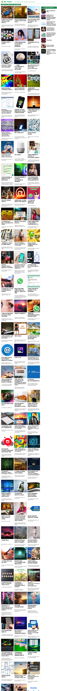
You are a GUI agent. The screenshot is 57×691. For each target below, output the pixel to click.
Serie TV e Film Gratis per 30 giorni (6, 517)
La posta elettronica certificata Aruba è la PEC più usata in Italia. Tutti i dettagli (7, 70)
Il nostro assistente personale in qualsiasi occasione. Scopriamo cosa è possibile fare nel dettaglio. (20, 159)
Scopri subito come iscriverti (6, 521)
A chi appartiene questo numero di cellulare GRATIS (33, 179)
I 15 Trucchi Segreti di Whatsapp (31, 202)
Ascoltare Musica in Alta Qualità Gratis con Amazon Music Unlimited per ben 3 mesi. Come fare (34, 409)
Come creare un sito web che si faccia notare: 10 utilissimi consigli (33, 632)
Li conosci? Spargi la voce (32, 205)
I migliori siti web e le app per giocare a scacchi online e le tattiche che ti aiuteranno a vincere (7, 205)
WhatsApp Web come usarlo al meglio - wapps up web (20, 291)
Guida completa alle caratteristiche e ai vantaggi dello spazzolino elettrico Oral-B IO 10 (33, 271)
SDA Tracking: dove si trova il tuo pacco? (34, 21)
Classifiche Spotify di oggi (19, 494)
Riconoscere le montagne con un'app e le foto (34, 342)
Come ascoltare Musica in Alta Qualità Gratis (33, 405)
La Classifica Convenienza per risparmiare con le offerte (19, 590)
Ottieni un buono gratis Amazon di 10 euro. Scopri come (33, 520)
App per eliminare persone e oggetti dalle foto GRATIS (32, 541)
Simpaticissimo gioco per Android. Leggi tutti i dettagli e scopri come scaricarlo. (20, 362)
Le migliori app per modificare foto (7, 407)
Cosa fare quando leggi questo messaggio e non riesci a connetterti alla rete (7, 499)
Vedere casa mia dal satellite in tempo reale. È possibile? (20, 541)
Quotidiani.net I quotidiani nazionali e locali (20, 405)
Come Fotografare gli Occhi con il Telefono (7, 315)
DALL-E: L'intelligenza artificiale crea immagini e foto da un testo (33, 427)
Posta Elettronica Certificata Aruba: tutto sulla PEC (6, 66)
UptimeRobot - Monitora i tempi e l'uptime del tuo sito (7, 472)
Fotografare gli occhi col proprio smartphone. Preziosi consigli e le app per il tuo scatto (7, 319)
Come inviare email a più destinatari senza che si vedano (20, 427)
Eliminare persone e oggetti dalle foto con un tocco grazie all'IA (33, 545)
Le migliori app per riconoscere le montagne (33, 337)
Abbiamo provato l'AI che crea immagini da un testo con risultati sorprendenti (33, 432)
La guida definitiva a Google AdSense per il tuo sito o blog (7, 341)
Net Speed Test (19, 132)
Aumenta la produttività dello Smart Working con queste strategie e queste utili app (20, 523)
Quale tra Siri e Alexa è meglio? (6, 46)
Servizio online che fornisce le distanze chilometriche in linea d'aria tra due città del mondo (20, 610)
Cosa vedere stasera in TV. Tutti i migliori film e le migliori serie (6, 294)
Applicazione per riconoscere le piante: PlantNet (7, 381)
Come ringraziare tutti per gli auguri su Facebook (20, 44)
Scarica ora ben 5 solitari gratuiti (19, 657)
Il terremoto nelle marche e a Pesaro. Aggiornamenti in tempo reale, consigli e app (7, 248)
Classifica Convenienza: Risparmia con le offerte (20, 584)
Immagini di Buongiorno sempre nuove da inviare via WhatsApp (33, 319)
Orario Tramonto (20, 313)
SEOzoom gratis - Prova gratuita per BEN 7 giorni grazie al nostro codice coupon (7, 116)
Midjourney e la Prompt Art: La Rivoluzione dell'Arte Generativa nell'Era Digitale (7, 608)
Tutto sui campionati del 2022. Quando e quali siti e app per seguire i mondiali (33, 94)
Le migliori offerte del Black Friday (7, 587)
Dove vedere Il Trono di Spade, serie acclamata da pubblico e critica (20, 476)
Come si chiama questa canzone (50, 46)
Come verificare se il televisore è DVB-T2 (33, 111)
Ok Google (18, 154)
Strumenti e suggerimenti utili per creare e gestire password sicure (19, 388)
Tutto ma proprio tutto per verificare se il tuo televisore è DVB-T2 (33, 115)
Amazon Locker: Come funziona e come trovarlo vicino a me (20, 676)
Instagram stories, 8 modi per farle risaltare (7, 450)
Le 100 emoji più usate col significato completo (7, 227)
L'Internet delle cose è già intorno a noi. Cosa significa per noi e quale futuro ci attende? (34, 454)
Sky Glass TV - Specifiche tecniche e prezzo (20, 632)
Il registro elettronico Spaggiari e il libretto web (33, 682)
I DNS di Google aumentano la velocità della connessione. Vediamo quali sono (20, 341)
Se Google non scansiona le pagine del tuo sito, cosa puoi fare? (20, 567)
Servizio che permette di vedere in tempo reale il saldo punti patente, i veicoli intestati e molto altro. (33, 384)
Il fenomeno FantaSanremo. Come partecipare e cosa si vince (33, 478)
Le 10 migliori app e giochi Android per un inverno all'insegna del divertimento (33, 566)
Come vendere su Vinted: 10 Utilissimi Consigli (33, 156)
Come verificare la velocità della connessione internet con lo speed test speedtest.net (20, 137)
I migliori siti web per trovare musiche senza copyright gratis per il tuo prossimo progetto (7, 93)
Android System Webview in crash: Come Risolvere (20, 111)
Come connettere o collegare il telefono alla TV (33, 223)
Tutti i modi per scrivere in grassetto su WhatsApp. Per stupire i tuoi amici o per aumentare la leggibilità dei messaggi (7, 183)
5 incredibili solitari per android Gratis (19, 654)
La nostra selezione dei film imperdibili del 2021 (7, 565)
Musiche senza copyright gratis (7, 88)
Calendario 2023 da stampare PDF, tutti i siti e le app (7, 430)
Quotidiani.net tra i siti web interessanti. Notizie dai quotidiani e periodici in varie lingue (20, 409)
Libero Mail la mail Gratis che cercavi (20, 201)
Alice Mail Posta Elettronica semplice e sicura (7, 359)
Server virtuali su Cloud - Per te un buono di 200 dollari (7, 156)
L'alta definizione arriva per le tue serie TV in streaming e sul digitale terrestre (7, 635)
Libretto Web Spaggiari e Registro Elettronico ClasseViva (33, 677)
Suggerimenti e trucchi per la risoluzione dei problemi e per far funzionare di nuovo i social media (33, 611)
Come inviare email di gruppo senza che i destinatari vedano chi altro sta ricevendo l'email (20, 431)
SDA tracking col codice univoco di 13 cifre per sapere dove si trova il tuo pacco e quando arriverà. (33, 26)
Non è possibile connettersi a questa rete (6, 495)
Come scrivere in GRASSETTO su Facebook (33, 290)
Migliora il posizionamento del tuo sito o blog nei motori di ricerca (7, 111)
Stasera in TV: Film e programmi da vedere (7, 290)
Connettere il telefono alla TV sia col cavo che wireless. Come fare (33, 227)
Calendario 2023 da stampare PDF (7, 426)
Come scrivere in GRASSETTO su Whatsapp (7, 179)
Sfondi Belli (5, 540)
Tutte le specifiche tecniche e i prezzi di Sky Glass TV (20, 636)
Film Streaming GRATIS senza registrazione (32, 495)
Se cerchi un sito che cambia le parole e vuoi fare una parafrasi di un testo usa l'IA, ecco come (20, 248)
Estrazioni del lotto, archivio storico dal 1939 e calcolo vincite (33, 358)
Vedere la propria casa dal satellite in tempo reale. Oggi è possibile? (20, 545)
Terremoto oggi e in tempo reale (7, 243)
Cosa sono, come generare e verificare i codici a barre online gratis (33, 657)
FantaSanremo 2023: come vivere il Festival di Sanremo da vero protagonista (33, 473)
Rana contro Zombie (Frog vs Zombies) (32, 244)
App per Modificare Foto (51, 11)
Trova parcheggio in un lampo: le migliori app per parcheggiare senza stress (7, 654)
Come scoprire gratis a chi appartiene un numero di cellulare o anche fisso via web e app (34, 183)
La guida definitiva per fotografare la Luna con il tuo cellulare (20, 72)
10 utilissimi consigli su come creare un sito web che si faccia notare (34, 637)
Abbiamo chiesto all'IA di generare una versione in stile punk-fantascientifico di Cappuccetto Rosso (33, 589)
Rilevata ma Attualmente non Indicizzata (20, 562)
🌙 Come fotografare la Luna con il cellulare (19, 67)
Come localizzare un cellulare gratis (7, 21)
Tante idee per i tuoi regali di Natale (20, 92)
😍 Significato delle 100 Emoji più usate (7, 223)
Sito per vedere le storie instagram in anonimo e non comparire (20, 184)
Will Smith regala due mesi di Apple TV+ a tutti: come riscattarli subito (33, 67)
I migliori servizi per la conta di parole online (33, 137)
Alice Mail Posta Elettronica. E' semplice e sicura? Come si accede (7, 363)
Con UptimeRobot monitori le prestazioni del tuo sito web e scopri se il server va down (7, 477)
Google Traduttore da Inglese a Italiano (7, 266)
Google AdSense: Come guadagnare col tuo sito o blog (7, 337)
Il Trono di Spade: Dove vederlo (20, 472)
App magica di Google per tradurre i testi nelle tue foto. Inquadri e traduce (33, 47)
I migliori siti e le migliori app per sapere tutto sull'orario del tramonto (20, 318)
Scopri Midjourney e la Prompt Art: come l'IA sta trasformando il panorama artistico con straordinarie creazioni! (7, 614)
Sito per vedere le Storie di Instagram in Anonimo (20, 179)
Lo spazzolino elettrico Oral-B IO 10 (33, 266)
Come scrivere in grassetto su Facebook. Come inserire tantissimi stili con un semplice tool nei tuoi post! (34, 295)
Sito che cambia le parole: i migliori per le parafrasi (20, 244)
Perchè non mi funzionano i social (32, 607)
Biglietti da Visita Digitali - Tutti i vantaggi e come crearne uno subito (20, 226)
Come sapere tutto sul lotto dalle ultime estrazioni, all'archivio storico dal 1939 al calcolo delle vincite (34, 363)
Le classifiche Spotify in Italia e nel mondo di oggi (20, 498)
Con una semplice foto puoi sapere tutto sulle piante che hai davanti (7, 385)
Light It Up (18, 357)
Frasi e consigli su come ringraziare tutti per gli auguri (20, 49)
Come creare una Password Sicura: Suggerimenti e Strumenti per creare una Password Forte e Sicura (20, 382)
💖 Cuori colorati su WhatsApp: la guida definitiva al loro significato (20, 266)
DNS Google (18, 336)
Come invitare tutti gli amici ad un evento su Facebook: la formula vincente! (51, 23)
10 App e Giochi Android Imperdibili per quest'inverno (33, 562)
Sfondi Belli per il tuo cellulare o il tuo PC (7, 545)
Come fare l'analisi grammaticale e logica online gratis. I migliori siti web (20, 25)
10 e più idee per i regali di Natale (20, 88)
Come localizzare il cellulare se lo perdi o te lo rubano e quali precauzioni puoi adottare (7, 26)
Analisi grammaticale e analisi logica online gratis (20, 21)
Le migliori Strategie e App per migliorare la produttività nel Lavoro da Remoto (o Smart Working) (20, 518)
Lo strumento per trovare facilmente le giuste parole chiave (7, 139)
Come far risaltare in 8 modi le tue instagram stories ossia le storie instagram (7, 455)
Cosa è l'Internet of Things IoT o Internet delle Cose (33, 450)
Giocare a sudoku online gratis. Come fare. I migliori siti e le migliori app (7, 680)
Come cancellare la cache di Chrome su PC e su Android (20, 450)
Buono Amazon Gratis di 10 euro (33, 516)
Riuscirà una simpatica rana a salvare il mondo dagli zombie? (33, 249)
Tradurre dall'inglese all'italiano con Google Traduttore (7, 270)
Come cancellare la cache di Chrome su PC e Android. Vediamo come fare (20, 454)
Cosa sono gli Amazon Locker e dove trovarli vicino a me (20, 680)
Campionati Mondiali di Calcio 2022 (33, 89)
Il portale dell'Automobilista (34, 380)
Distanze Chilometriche (19, 606)
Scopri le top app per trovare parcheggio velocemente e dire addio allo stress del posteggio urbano (7, 659)
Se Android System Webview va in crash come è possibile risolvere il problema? (20, 116)
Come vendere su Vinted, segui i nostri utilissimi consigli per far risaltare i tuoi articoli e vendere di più (33, 161)
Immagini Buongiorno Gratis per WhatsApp (33, 315)
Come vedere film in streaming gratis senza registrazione (33, 499)
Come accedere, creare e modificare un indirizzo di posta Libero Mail (20, 205)
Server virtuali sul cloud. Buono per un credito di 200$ (7, 160)
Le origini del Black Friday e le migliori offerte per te (7, 583)
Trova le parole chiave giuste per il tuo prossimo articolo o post (7, 134)
